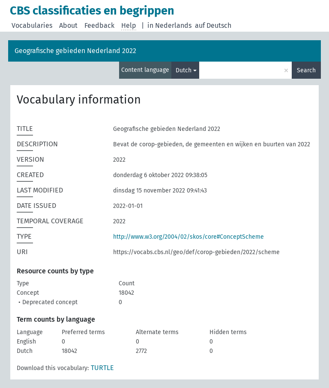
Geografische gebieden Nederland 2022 (75, 51)
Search (306, 70)
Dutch (183, 70)
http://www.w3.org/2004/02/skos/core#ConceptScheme (188, 236)
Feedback (99, 25)
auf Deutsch (213, 25)
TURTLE (102, 368)
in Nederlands (169, 25)
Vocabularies (32, 25)
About (68, 25)
